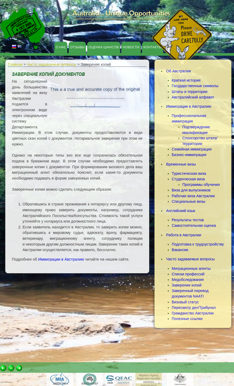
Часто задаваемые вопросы (51, 64)
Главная (15, 64)
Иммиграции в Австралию (61, 259)
